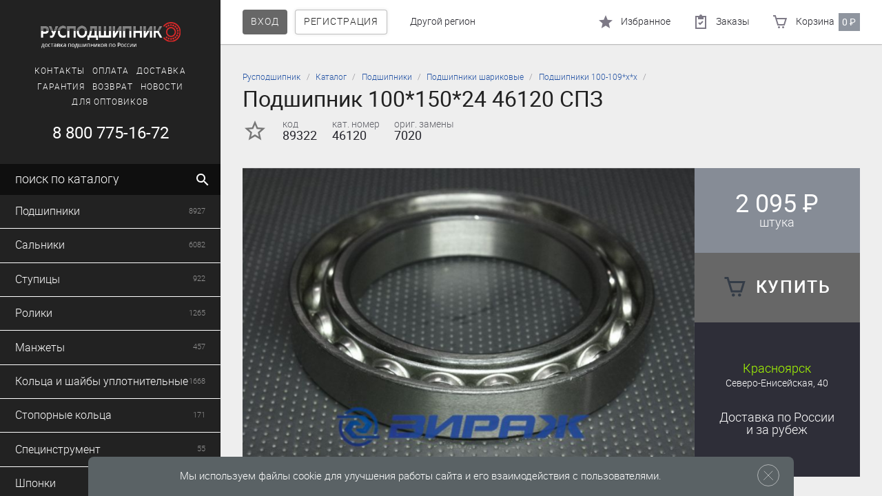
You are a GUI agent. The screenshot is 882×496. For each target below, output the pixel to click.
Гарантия (61, 87)
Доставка (161, 71)
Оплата (110, 71)
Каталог (331, 77)
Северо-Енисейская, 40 (777, 383)
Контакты (59, 71)
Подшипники (387, 77)
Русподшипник (271, 77)
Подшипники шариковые (475, 77)
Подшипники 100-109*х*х (588, 77)
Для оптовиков (110, 102)
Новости (162, 87)
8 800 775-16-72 (110, 133)
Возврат (112, 87)
